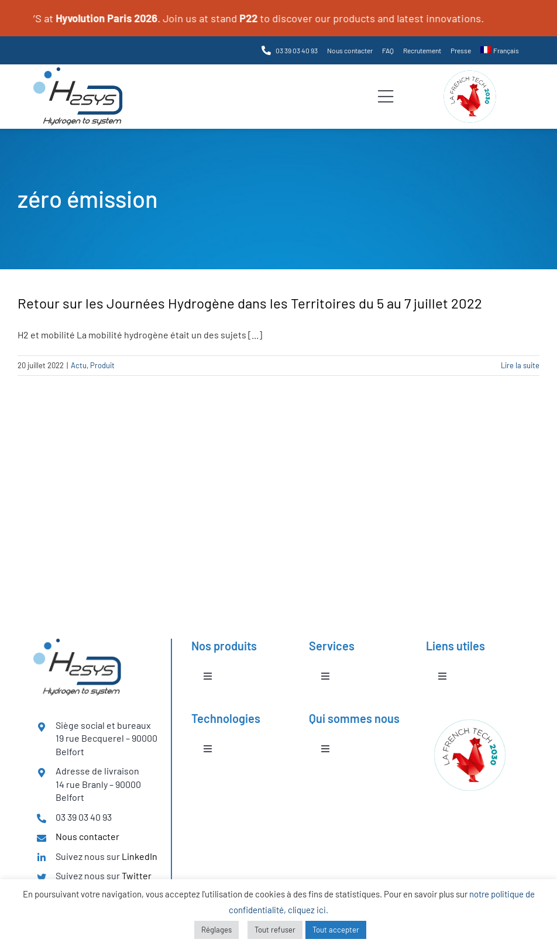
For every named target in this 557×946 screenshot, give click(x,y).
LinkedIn (139, 856)
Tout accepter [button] (335, 929)
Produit (102, 365)
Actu (79, 365)
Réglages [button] (216, 929)
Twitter (137, 875)
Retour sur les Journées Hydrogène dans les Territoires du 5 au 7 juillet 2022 (250, 302)
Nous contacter (87, 836)
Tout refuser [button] (275, 929)
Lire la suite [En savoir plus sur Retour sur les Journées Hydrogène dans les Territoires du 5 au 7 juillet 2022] (520, 365)
